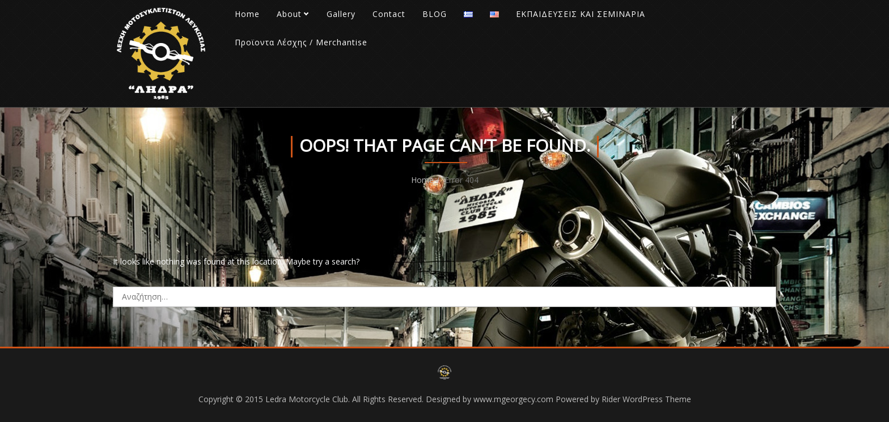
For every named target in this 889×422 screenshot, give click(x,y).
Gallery (341, 13)
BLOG (434, 13)
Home (247, 13)
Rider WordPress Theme (646, 399)
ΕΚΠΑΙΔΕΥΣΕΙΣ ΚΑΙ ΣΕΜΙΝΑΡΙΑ (580, 13)
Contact (388, 13)
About (289, 13)
